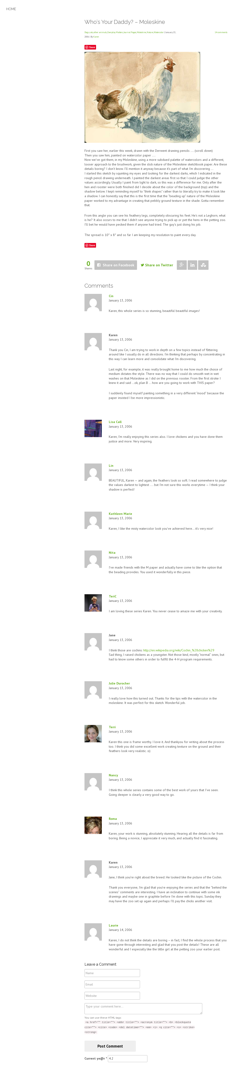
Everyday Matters (115, 32)
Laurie (113, 925)
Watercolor (159, 32)
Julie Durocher (119, 683)
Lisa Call (115, 422)
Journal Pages (130, 32)
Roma (113, 819)
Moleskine (141, 32)
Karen (96, 36)
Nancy (113, 775)
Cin (111, 296)
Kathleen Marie (120, 514)
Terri (112, 727)
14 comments (221, 32)
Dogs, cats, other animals (95, 32)
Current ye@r (95, 1058)
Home (11, 9)
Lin (111, 465)
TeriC (112, 596)
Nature (150, 32)
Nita (112, 552)
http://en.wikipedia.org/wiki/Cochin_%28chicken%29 (178, 650)
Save (92, 47)
